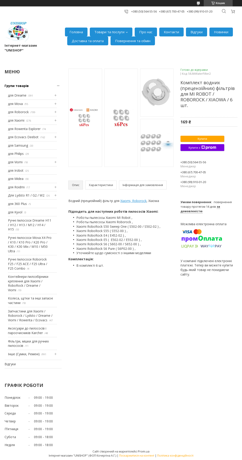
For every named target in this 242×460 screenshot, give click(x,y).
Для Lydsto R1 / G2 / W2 (26, 195)
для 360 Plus (17, 204)
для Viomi (15, 162)
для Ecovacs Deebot (23, 137)
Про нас (145, 32)
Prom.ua (143, 451)
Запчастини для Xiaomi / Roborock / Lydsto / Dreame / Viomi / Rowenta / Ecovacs (30, 315)
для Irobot (15, 170)
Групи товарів (17, 86)
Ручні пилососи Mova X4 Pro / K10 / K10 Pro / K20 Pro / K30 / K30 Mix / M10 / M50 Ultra (29, 244)
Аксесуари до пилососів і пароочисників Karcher (27, 330)
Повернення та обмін (132, 40)
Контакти (171, 32)
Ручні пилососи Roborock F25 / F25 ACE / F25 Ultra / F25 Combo (27, 263)
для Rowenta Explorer (24, 129)
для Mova (15, 104)
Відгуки (197, 32)
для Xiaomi (16, 120)
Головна (76, 32)
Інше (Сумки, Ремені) (24, 354)
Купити (202, 139)
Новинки (221, 32)
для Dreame (17, 95)
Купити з (202, 148)
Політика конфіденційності (175, 455)
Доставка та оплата (88, 40)
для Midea (15, 178)
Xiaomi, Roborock (133, 201)
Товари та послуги (109, 32)
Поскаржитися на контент (136, 455)
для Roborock (18, 112)
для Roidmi (16, 187)
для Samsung (18, 145)
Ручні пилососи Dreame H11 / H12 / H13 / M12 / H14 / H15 (29, 224)
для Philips (16, 153)
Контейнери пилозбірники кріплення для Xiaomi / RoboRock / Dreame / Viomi (28, 283)
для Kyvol (15, 212)
